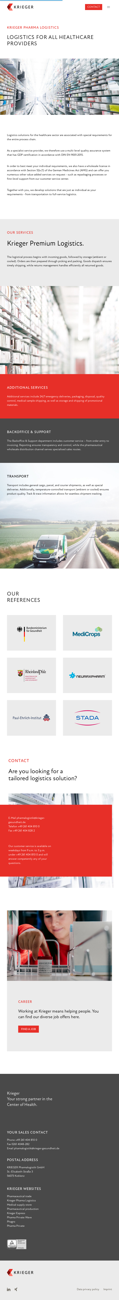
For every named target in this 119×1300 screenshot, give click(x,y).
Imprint (107, 1289)
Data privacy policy (88, 1289)
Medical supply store (19, 1204)
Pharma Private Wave (19, 1217)
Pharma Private (15, 1226)
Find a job (28, 1029)
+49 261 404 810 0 (29, 826)
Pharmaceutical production (23, 1209)
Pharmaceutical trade (19, 1196)
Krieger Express (16, 1213)
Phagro (11, 1221)
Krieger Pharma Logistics (21, 1200)
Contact (93, 7)
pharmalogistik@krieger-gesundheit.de (36, 1148)
